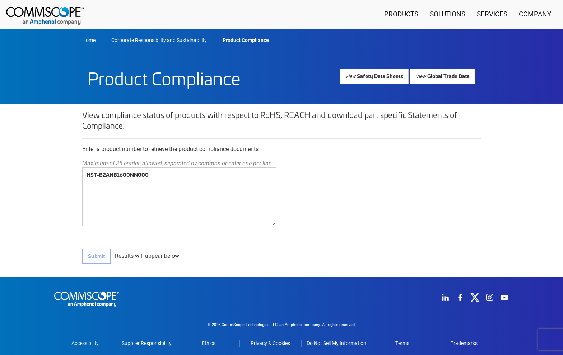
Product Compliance (246, 40)
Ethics (208, 343)
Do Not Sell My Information (336, 343)
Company (535, 13)
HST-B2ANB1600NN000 (179, 196)
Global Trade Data (443, 75)
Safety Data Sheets (376, 75)
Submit (96, 255)
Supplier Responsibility (147, 343)
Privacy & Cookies (270, 343)
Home (89, 40)
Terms (402, 343)
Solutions (447, 13)
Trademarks (464, 343)
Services (492, 13)
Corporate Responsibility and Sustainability (159, 40)
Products (401, 13)
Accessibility (85, 343)
